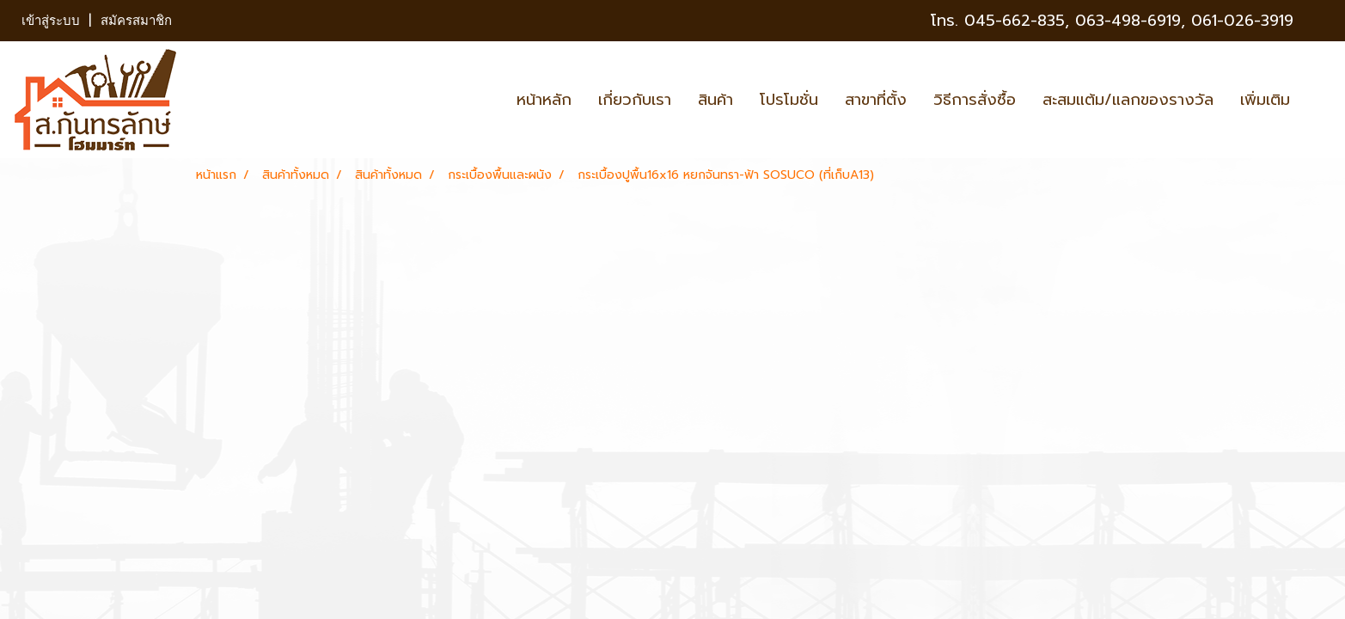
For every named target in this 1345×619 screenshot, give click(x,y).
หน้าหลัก (544, 100)
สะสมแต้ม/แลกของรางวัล (1128, 100)
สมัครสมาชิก (136, 20)
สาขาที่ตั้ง (876, 100)
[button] (1318, 100)
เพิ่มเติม (1265, 100)
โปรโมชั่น (789, 100)
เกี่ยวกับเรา (634, 100)
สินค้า (715, 100)
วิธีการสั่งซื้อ (974, 100)
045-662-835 (1014, 21)
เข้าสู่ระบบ (50, 20)
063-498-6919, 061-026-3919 (1184, 21)
